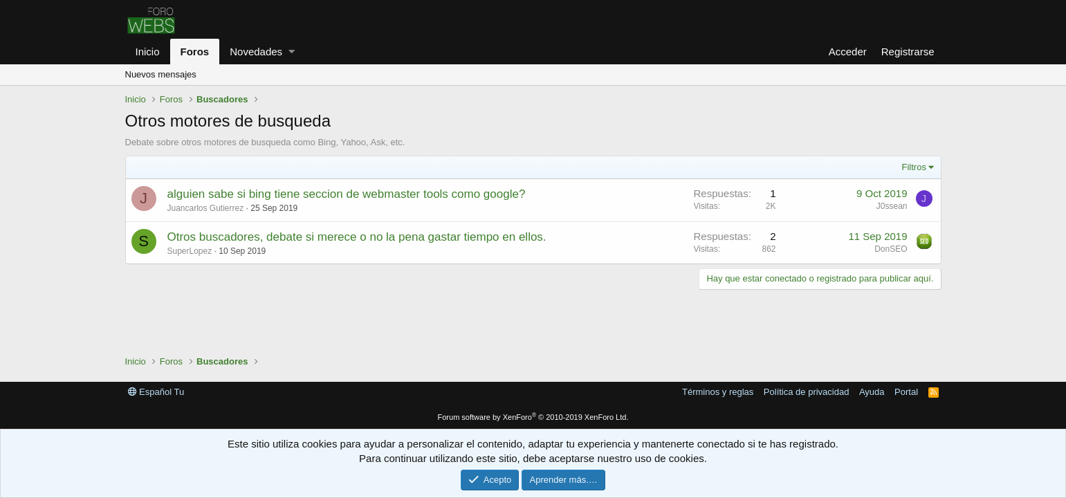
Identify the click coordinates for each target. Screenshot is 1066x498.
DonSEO (890, 249)
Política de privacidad (806, 392)
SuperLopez (189, 251)
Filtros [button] (914, 167)
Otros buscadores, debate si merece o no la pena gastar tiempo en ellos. (356, 236)
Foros (195, 51)
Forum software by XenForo (533, 417)
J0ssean (892, 206)
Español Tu (156, 392)
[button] (291, 51)
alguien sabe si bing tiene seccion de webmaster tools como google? (346, 194)
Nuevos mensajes (160, 74)
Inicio (148, 51)
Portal (906, 392)
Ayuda (872, 392)
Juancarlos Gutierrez (205, 208)
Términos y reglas (717, 392)
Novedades (256, 51)
